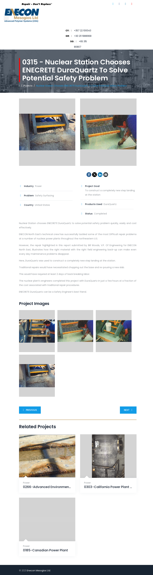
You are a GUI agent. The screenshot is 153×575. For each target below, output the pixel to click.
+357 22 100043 (82, 30)
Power (26, 482)
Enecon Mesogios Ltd (38, 570)
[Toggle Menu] (6, 18)
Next (129, 410)
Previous (29, 410)
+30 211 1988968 (82, 36)
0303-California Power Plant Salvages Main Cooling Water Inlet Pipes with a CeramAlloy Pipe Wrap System (108, 487)
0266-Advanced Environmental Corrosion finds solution (47, 487)
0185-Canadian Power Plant (45, 550)
